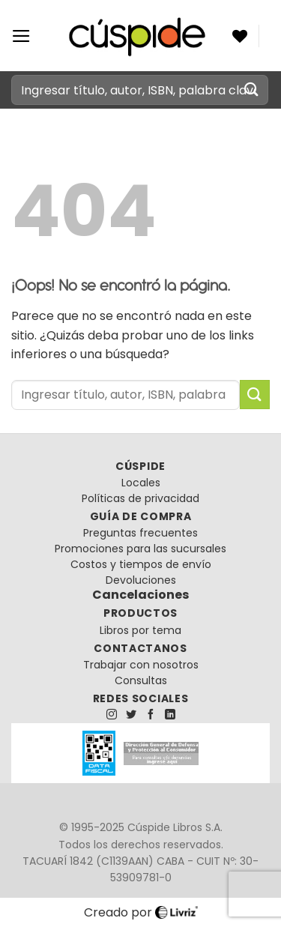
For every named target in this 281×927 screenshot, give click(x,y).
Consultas (141, 680)
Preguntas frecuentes (140, 532)
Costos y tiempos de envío (140, 564)
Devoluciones (141, 580)
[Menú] (21, 35)
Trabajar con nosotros (141, 664)
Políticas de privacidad (140, 498)
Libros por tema (140, 630)
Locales (140, 482)
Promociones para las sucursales (140, 548)
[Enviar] (252, 89)
